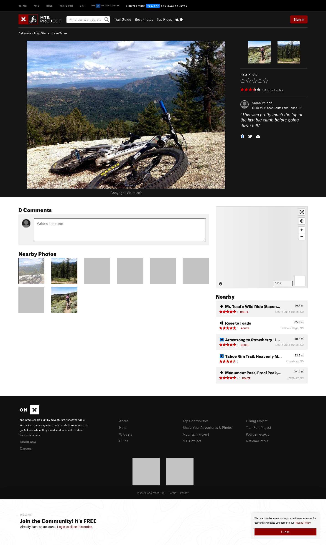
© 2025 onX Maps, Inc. (151, 492)
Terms (172, 492)
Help (122, 427)
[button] (242, 136)
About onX (28, 442)
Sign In (298, 19)
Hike (49, 5)
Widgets (125, 434)
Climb (22, 5)
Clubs (123, 441)
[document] (285, 525)
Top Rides (164, 19)
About (123, 421)
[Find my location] (301, 221)
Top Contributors (196, 421)
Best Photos (144, 19)
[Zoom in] (301, 230)
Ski (82, 5)
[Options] (300, 280)
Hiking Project (256, 421)
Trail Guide (122, 19)
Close (285, 532)
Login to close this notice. (75, 527)
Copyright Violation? (126, 193)
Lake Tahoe (59, 33)
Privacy (184, 492)
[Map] (261, 247)
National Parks (257, 441)
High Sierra (41, 33)
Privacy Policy (303, 522)
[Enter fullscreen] (301, 212)
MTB (37, 5)
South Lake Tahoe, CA (288, 108)
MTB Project (192, 441)
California (24, 33)
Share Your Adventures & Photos (207, 427)
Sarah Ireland (262, 103)
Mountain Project (196, 434)
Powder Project (257, 434)
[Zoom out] (301, 236)
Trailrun (66, 5)
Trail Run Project (258, 427)
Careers (26, 448)
